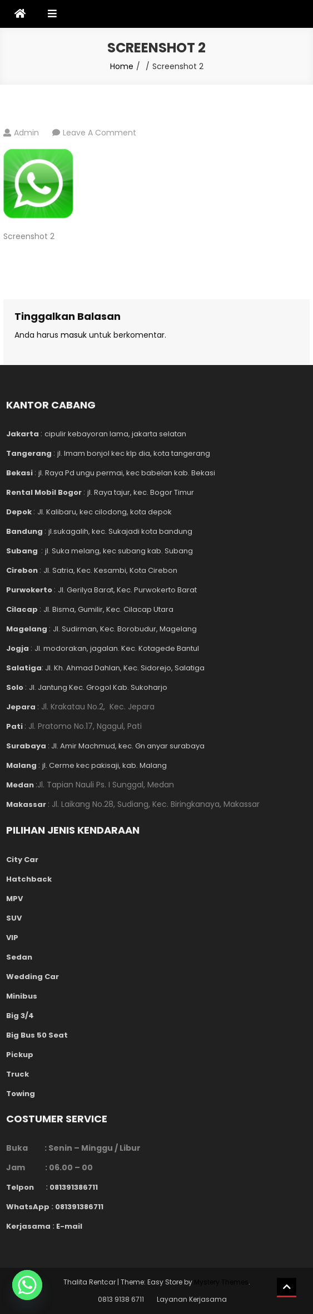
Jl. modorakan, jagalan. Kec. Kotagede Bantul (116, 648)
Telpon (26, 1187)
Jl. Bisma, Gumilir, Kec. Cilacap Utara (108, 609)
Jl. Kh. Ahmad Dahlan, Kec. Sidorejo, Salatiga (124, 668)
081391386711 (73, 1187)
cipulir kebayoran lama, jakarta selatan (115, 434)
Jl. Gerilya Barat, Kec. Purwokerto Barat (127, 590)
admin (26, 132)
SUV (14, 918)
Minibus (21, 996)
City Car (22, 859)
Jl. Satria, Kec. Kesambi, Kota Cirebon (110, 570)
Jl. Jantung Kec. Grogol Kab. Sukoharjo (98, 687)
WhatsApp (27, 1206)
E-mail (69, 1226)
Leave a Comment (99, 132)
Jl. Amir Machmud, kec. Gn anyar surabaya (127, 746)
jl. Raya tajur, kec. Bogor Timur (140, 492)
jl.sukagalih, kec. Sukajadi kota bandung (120, 531)
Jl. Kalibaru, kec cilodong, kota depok (104, 512)
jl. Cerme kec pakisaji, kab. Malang (104, 765)
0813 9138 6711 (121, 1299)
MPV (14, 898)
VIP (12, 937)
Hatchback (29, 879)
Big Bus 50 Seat (37, 1035)
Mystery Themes (221, 1282)
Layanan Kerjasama (192, 1299)
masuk (74, 334)
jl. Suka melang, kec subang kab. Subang (119, 551)
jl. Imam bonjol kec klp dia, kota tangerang (133, 453)
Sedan (19, 957)
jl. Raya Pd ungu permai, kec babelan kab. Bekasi (126, 473)
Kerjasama (28, 1226)
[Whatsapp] (27, 1285)
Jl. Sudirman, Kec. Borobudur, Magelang (125, 629)
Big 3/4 (20, 1015)
